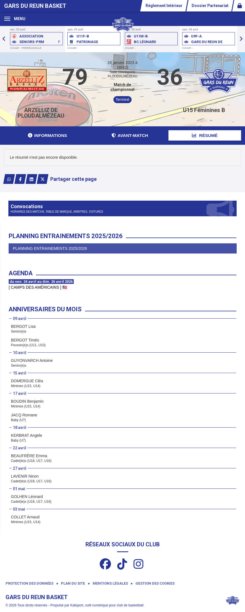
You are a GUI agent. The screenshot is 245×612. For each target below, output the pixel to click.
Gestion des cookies (155, 583)
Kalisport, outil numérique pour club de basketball (106, 605)
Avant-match (129, 135)
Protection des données (29, 583)
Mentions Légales (110, 583)
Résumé (205, 135)
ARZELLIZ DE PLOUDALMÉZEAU (41, 113)
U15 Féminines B (204, 110)
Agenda (21, 273)
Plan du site (73, 583)
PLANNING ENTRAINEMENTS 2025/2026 (50, 248)
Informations (47, 135)
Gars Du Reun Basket (35, 6)
